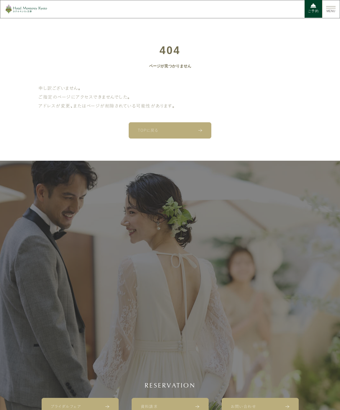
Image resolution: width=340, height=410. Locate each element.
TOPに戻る (148, 130)
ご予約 (313, 8)
